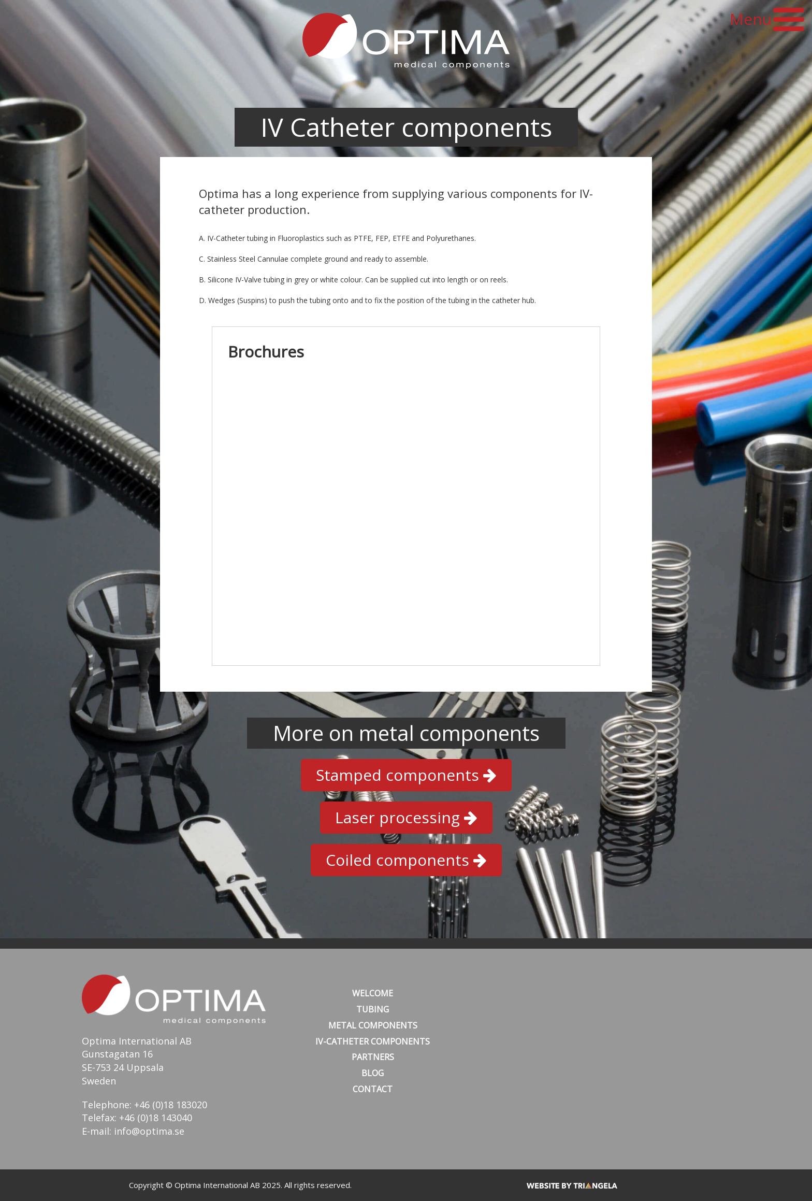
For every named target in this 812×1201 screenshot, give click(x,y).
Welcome (372, 993)
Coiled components (406, 859)
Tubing (372, 1009)
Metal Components (372, 1025)
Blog (372, 1073)
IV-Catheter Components (372, 1041)
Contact (373, 1089)
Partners (373, 1057)
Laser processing (406, 817)
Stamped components (406, 774)
